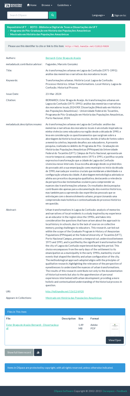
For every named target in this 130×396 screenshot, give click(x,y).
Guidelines (64, 5)
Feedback (122, 390)
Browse (47, 5)
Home (32, 5)
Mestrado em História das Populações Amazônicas (39, 34)
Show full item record (19, 352)
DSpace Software (63, 390)
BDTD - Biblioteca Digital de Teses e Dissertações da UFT (63, 27)
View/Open (115, 340)
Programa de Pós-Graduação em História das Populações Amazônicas (50, 30)
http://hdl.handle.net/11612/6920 (65, 291)
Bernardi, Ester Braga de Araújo (63, 57)
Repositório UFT (17, 27)
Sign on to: (118, 15)
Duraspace (109, 390)
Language (98, 15)
